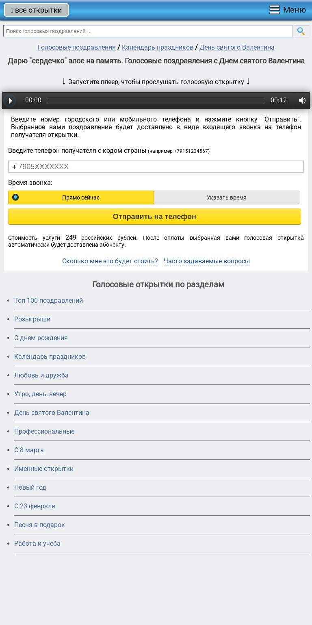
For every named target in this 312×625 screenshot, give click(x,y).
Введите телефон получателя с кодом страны (109, 150)
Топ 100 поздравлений (48, 300)
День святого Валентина (237, 47)
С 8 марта (29, 450)
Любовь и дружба (41, 375)
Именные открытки (44, 469)
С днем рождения (41, 338)
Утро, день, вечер (40, 394)
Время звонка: (30, 183)
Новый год (30, 487)
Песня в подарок (39, 525)
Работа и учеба (37, 543)
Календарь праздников (157, 47)
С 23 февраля (34, 506)
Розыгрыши (32, 319)
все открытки (36, 10)
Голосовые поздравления (77, 47)
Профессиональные (44, 431)
